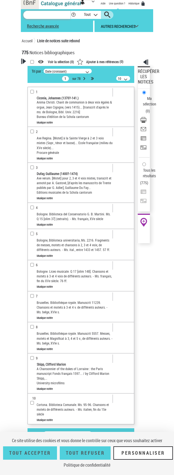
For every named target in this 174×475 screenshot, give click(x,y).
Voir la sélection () (61, 62)
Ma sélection (149, 101)
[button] (73, 15)
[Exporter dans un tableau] (143, 140)
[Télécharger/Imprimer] (143, 121)
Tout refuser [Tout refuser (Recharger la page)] (85, 453)
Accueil (27, 40)
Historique (134, 3)
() (100, 61)
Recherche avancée (43, 26)
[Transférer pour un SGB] (143, 149)
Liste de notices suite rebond (58, 40)
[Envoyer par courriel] (143, 131)
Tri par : (37, 71)
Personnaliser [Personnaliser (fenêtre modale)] (143, 453)
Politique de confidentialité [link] (87, 465)
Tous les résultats (149, 173)
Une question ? (117, 3)
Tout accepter (30, 453)
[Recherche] (47, 15)
